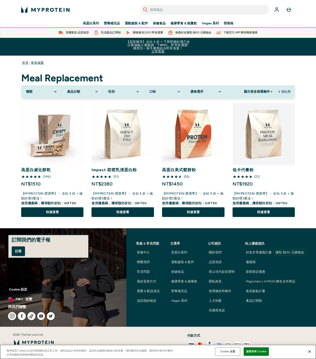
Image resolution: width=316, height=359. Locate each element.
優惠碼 (251, 262)
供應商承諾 (217, 310)
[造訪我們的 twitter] (51, 316)
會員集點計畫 (255, 291)
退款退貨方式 (146, 281)
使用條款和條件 (220, 291)
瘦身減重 (37, 63)
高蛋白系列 (91, 23)
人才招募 (215, 301)
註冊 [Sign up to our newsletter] (18, 251)
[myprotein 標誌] (45, 9)
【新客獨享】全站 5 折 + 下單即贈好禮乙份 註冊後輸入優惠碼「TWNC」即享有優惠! (158, 46)
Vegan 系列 (210, 23)
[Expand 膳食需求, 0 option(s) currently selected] (206, 91)
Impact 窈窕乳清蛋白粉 (114, 169)
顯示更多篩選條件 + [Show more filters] (258, 91)
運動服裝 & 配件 (136, 23)
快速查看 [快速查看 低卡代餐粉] (263, 212)
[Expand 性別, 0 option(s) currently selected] (124, 91)
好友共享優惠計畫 (276, 252)
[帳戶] (277, 9)
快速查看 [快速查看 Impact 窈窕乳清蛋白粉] (122, 212)
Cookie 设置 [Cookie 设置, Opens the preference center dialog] (227, 351)
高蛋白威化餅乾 (36, 169)
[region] (158, 352)
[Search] (145, 10)
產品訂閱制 (254, 301)
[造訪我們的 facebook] (22, 316)
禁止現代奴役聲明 (222, 272)
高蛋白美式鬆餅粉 (179, 169)
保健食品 (159, 23)
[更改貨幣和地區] (63, 299)
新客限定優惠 (255, 272)
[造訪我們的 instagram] (12, 316)
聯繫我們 (143, 262)
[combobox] (204, 10)
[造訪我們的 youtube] (41, 316)
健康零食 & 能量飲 (183, 23)
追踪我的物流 (146, 301)
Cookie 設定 (18, 289)
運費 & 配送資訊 (148, 291)
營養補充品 (112, 23)
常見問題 (143, 272)
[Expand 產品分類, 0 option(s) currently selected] (83, 91)
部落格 (228, 23)
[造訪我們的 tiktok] (31, 316)
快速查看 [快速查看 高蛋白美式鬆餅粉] (193, 212)
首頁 (25, 63)
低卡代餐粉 (243, 169)
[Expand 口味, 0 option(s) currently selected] (165, 91)
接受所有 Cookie (256, 351)
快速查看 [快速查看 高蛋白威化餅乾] (52, 212)
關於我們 (215, 252)
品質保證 (215, 262)
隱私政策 (215, 281)
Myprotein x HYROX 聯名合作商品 (270, 281)
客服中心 (143, 252)
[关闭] (309, 351)
